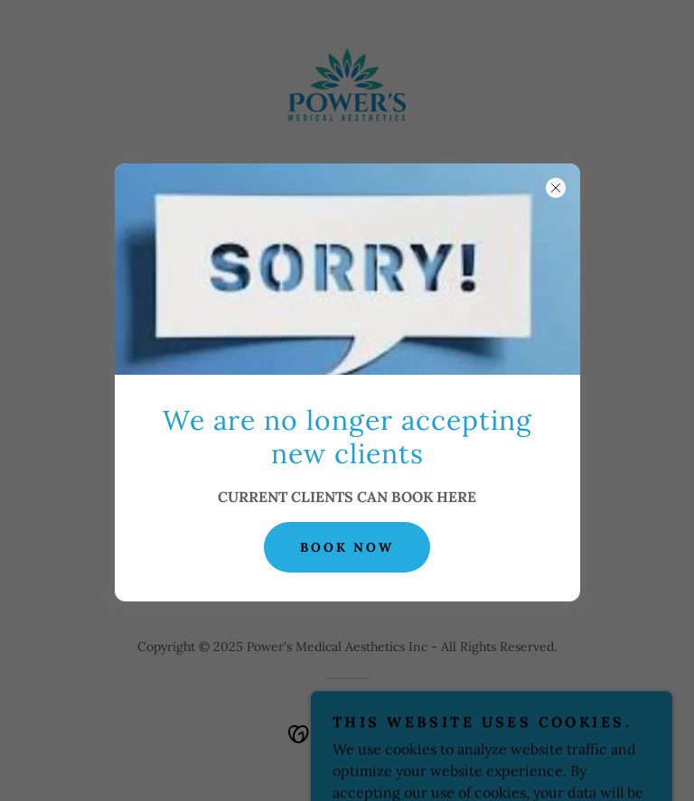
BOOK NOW (347, 547)
